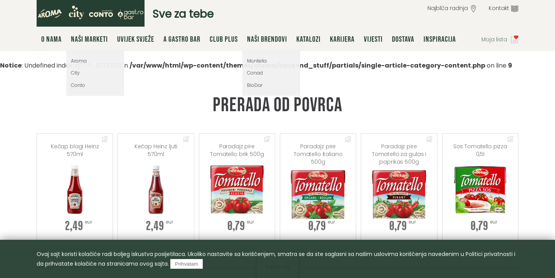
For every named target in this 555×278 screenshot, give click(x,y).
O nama (51, 39)
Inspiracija (440, 39)
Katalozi (308, 39)
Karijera (342, 39)
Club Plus (224, 39)
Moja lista (494, 39)
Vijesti (373, 39)
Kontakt (499, 8)
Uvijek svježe (135, 39)
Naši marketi (89, 39)
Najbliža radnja (447, 8)
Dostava (403, 39)
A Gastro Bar (181, 39)
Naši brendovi (267, 39)
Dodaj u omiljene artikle (105, 139)
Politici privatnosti (489, 254)
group (91, 13)
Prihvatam (186, 264)
